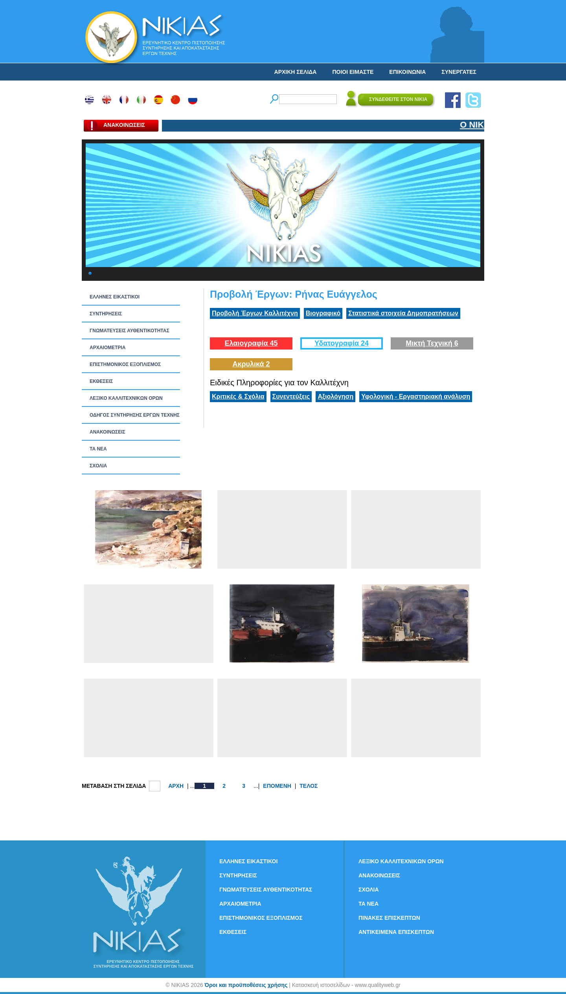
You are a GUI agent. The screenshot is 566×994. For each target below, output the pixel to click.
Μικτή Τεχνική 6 (432, 343)
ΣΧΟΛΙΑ (98, 466)
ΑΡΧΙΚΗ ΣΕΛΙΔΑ (295, 72)
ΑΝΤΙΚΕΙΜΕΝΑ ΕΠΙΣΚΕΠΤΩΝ (396, 932)
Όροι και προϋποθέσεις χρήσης (245, 985)
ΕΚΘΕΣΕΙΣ (101, 381)
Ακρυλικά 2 (251, 364)
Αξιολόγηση (335, 396)
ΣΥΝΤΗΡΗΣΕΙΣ (106, 314)
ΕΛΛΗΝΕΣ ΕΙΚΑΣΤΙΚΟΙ (115, 297)
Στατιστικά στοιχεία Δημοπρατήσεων (403, 313)
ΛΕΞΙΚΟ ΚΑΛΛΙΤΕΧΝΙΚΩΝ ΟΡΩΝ (126, 398)
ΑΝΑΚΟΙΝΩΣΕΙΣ (107, 432)
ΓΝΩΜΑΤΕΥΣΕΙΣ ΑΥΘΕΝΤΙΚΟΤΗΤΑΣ (129, 330)
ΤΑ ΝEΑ (98, 449)
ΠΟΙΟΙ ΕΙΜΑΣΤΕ (352, 72)
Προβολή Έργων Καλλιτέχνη (255, 313)
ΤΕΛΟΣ (309, 786)
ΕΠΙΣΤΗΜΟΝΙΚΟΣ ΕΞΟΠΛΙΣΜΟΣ (125, 364)
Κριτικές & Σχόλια (238, 396)
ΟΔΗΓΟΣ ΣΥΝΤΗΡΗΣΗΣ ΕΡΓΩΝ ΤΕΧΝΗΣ (135, 415)
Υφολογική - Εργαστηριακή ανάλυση (415, 396)
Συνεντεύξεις (291, 396)
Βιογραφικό (323, 313)
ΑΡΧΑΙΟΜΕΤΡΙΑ (107, 347)
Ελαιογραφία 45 (250, 343)
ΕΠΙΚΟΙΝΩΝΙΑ (407, 72)
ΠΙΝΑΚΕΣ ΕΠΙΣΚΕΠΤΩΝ (389, 918)
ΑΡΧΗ (176, 786)
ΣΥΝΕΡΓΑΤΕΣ (458, 72)
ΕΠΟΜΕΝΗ (277, 786)
